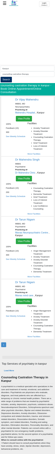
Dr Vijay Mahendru (27, 99)
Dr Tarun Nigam (25, 219)
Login (44, 4)
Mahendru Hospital (25, 112)
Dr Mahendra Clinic (25, 172)
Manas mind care (24, 295)
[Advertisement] (27, 36)
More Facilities (34, 154)
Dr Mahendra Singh (27, 159)
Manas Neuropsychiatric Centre (31, 232)
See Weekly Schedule (15, 136)
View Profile (24, 118)
